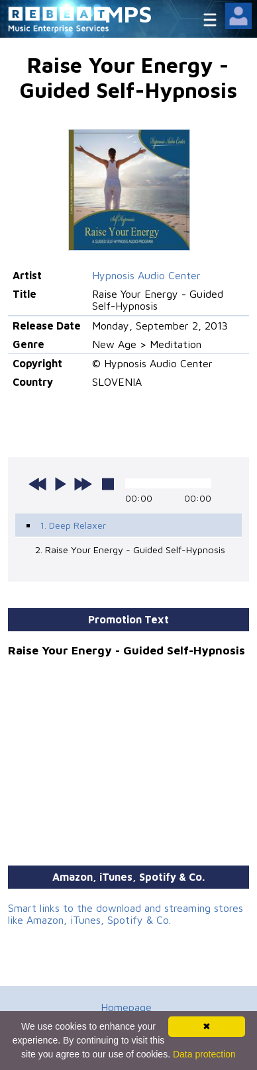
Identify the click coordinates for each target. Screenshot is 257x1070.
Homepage (126, 1007)
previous (37, 483)
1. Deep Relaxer (73, 525)
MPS (128, 13)
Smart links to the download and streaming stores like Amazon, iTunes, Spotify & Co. (125, 914)
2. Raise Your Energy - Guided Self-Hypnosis (130, 549)
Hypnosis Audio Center (146, 275)
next (83, 483)
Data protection (204, 1054)
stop (108, 483)
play (60, 483)
